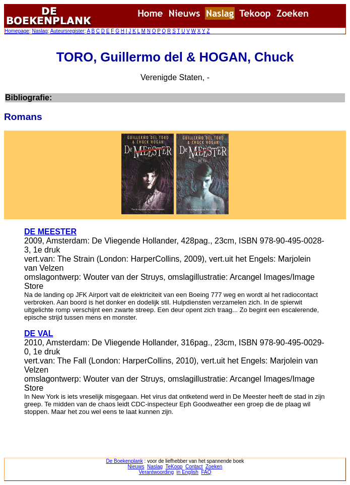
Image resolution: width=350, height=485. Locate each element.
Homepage (17, 31)
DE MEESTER (50, 231)
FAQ (206, 472)
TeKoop (174, 466)
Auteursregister (67, 31)
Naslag (39, 31)
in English (187, 472)
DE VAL (38, 333)
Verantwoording (156, 472)
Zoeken (213, 466)
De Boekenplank (124, 461)
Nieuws (136, 466)
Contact (193, 466)
